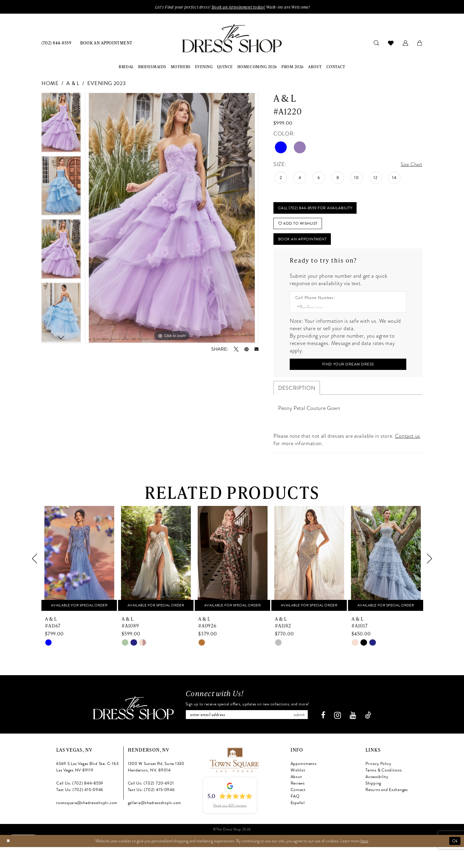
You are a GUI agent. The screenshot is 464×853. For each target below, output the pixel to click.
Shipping (373, 789)
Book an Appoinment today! (238, 7)
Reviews (298, 789)
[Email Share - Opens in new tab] (256, 350)
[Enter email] (247, 720)
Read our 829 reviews (230, 811)
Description (296, 393)
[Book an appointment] (106, 43)
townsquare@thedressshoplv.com (86, 809)
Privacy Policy (378, 770)
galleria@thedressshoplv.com (154, 809)
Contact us (407, 441)
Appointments (304, 770)
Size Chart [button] (410, 165)
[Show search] (376, 43)
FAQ (295, 802)
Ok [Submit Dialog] (454, 847)
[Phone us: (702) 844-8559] (56, 43)
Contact (298, 796)
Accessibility (377, 783)
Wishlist (298, 776)
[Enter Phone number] (345, 310)
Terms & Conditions (383, 776)
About (296, 783)
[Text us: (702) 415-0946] (25, 839)
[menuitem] (56, 43)
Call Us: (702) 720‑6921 (151, 789)
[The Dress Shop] (129, 714)
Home (50, 83)
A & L (72, 83)
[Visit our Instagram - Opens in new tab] (341, 722)
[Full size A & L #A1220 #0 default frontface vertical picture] (171, 218)
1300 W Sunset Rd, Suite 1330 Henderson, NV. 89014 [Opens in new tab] (156, 773)
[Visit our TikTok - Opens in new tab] (372, 721)
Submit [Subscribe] (304, 720)
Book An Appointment (304, 242)
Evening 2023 (106, 83)
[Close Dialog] (9, 847)
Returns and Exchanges (386, 796)
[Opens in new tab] (234, 765)
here (364, 847)
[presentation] (79, 564)
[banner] (232, 39)
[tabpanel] (61, 125)
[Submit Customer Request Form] (348, 369)
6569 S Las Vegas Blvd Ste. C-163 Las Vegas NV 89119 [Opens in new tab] (87, 773)
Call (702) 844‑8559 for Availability (318, 209)
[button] (405, 43)
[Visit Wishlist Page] (391, 43)
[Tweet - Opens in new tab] (236, 349)
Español (298, 809)
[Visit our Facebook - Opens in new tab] (327, 721)
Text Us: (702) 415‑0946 (79, 796)
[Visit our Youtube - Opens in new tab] (357, 721)
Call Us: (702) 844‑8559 (79, 789)
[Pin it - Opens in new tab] (246, 349)
